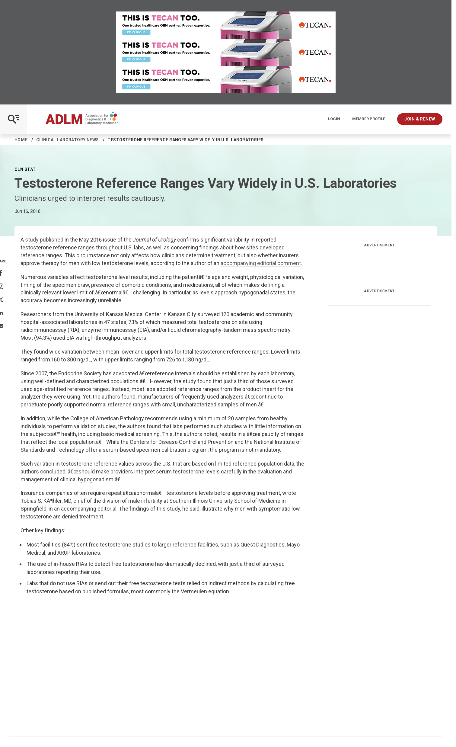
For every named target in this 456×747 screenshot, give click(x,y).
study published (44, 239)
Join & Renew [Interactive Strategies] (419, 119)
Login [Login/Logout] (334, 119)
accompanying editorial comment (261, 263)
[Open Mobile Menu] (13, 119)
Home (20, 139)
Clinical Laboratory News (67, 139)
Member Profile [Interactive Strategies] (368, 119)
